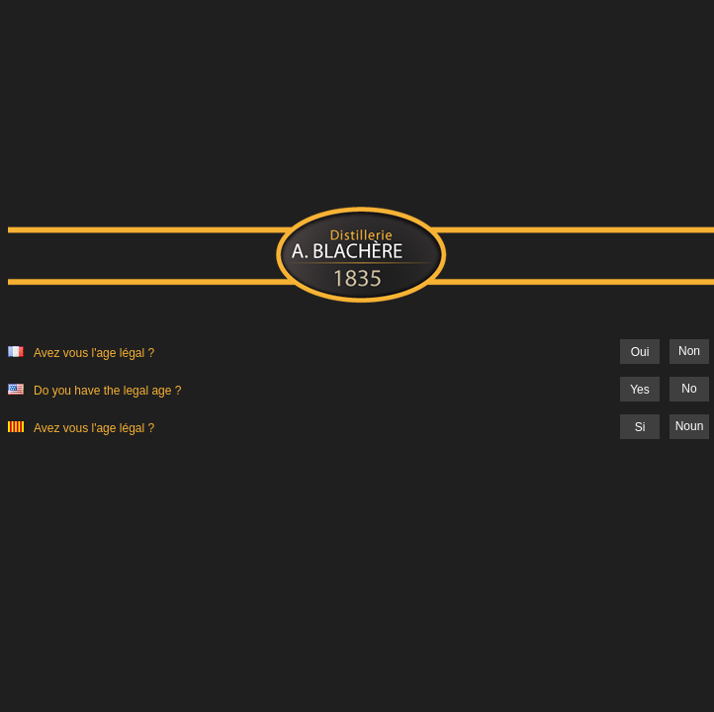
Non (689, 351)
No (688, 389)
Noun (689, 426)
